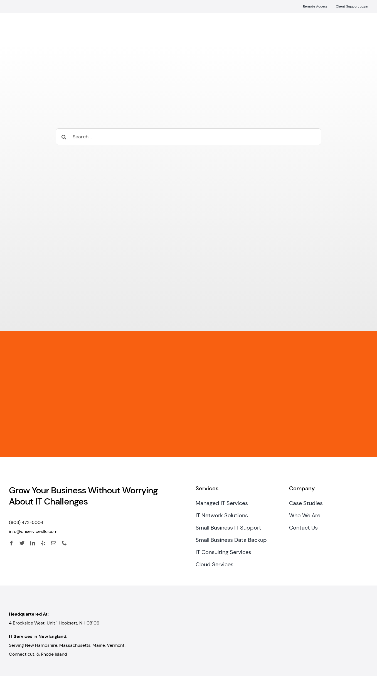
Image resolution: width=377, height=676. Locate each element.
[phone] (64, 542)
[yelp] (43, 542)
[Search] (64, 136)
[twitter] (21, 542)
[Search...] (188, 136)
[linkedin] (32, 542)
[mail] (53, 542)
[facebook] (11, 542)
